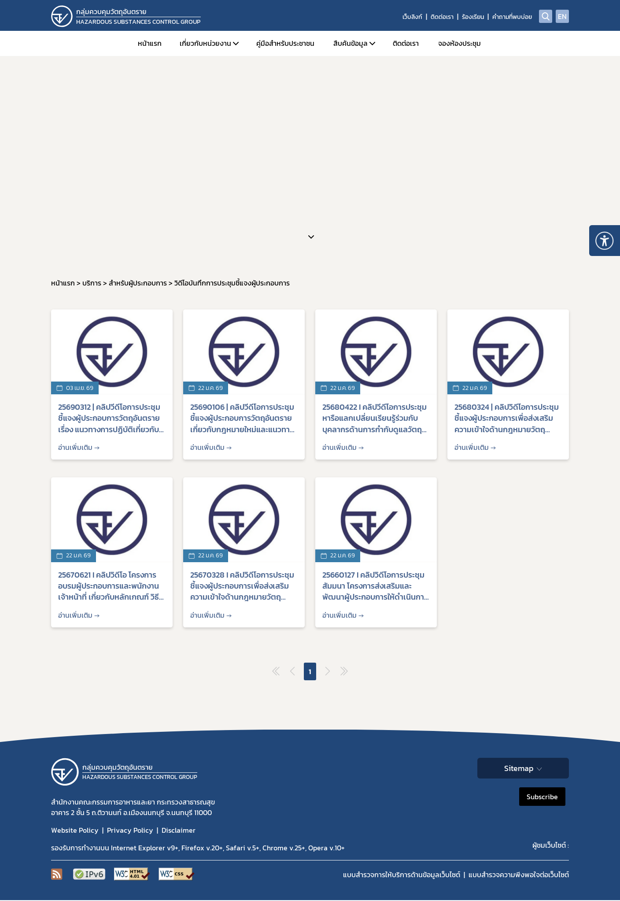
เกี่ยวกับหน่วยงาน (205, 43)
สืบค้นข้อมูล (350, 43)
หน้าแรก (150, 43)
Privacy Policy (130, 830)
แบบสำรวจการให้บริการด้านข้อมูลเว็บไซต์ (401, 874)
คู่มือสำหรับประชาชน (285, 43)
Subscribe (542, 796)
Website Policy (75, 830)
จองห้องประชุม (459, 43)
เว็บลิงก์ (412, 17)
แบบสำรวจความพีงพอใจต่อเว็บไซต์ (519, 874)
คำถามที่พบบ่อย (512, 17)
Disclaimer (179, 830)
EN (562, 16)
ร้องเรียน (473, 17)
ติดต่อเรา (442, 17)
